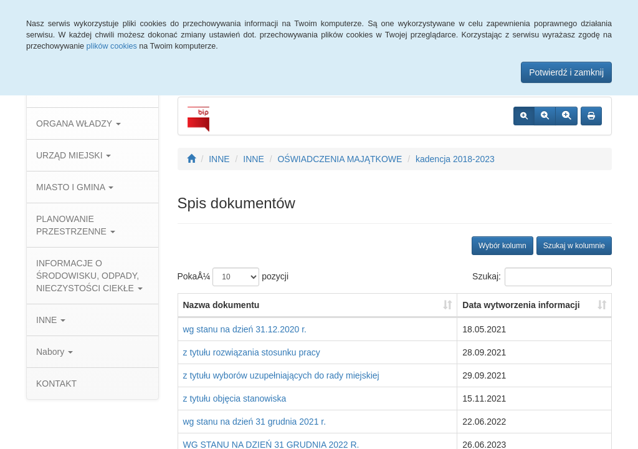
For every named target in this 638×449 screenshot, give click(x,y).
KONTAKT (56, 384)
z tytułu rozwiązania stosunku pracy (251, 352)
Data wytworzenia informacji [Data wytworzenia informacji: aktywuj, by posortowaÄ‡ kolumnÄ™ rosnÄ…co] (520, 305)
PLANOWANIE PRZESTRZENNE (75, 225)
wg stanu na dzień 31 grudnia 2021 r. (254, 422)
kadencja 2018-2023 (455, 159)
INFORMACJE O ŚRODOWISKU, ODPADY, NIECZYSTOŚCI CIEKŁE (89, 275)
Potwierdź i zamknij (566, 72)
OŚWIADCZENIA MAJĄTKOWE (339, 159)
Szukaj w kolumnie (574, 245)
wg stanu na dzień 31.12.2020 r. (245, 329)
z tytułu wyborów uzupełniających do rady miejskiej (281, 375)
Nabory (54, 352)
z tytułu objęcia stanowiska (235, 398)
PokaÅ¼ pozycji (233, 277)
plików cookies (112, 46)
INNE (50, 320)
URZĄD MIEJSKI (73, 155)
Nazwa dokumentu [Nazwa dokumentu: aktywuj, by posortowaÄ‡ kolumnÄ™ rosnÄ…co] (221, 305)
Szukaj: (542, 277)
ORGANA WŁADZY (78, 123)
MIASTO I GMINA (74, 187)
